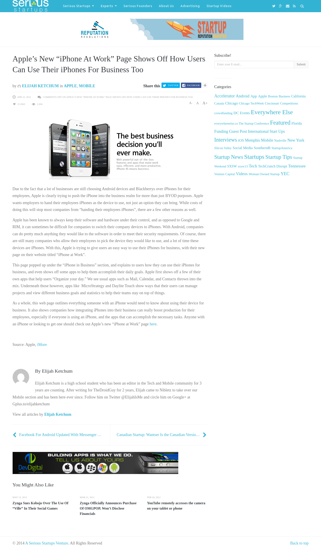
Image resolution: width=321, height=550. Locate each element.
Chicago (231, 103)
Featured (280, 122)
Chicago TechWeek (251, 103)
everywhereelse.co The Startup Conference (241, 123)
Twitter (173, 85)
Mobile (87, 86)
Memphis (252, 140)
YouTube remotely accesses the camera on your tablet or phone (176, 505)
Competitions (289, 103)
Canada (219, 103)
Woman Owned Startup (264, 174)
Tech (253, 166)
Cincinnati (272, 103)
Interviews (225, 140)
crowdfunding (223, 113)
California (298, 96)
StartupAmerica (282, 148)
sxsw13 (243, 166)
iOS (241, 140)
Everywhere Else (272, 112)
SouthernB (262, 148)
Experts (107, 6)
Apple (70, 86)
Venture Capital (224, 174)
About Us (166, 6)
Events (245, 113)
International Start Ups (266, 131)
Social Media (243, 148)
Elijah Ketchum (38, 86)
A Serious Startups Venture (46, 543)
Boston (273, 96)
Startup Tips (278, 157)
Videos (242, 173)
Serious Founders (137, 6)
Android (242, 96)
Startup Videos (219, 6)
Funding (221, 131)
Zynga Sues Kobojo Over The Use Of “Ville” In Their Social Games (40, 505)
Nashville (280, 140)
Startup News (228, 157)
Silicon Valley (223, 148)
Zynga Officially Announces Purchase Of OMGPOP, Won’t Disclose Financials (108, 508)
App (254, 96)
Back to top (299, 543)
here (153, 324)
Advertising (190, 6)
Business (284, 96)
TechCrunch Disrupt (272, 166)
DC (236, 113)
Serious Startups (76, 6)
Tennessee (297, 166)
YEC (285, 173)
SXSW (232, 166)
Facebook (193, 85)
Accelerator (224, 95)
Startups (254, 156)
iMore (42, 344)
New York (295, 140)
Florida (296, 123)
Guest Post (238, 131)
